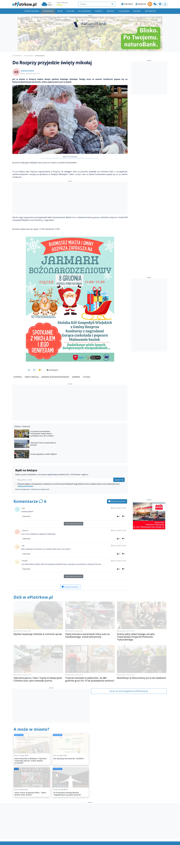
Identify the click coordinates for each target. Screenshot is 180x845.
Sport (60, 11)
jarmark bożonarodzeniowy (55, 371)
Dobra (59, 5)
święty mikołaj (32, 371)
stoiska (86, 371)
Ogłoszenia (124, 11)
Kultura (70, 11)
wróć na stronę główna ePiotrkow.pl (129, 685)
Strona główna (31, 11)
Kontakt (137, 11)
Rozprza (18, 371)
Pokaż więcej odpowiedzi (73, 517)
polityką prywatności (25, 480)
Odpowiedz (26, 510)
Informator (150, 11)
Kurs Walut (127, 4)
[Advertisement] (70, 198)
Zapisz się (119, 473)
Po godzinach (84, 11)
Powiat (98, 11)
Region (110, 11)
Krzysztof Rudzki (27, 71)
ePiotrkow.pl (17, 56)
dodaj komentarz (117, 495)
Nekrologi (141, 4)
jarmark (76, 371)
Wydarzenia (48, 11)
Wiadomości (40, 56)
